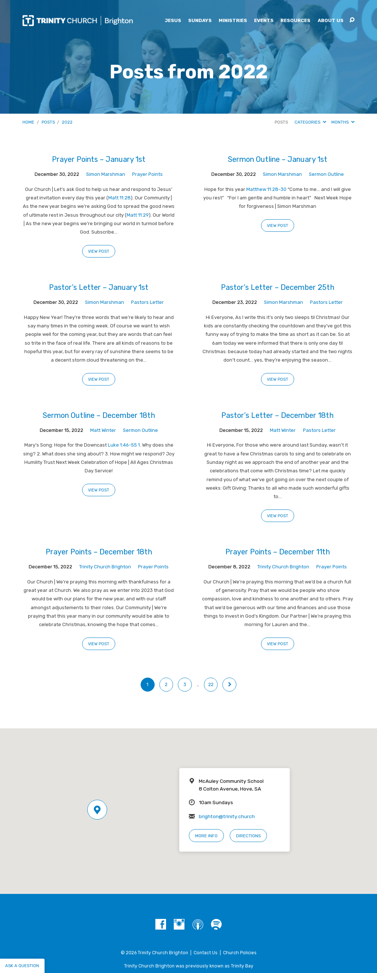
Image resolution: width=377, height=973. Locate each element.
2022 (67, 122)
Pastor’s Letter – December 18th (277, 415)
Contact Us (206, 952)
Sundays (200, 20)
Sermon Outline (326, 174)
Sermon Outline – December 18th (99, 415)
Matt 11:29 (138, 215)
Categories (310, 122)
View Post (98, 251)
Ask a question (22, 965)
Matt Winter (103, 430)
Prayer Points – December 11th (277, 551)
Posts (48, 122)
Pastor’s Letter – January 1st (98, 287)
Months (343, 122)
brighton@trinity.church (227, 816)
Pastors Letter (147, 302)
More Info (206, 835)
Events (264, 20)
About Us (330, 20)
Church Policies (240, 952)
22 (211, 684)
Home (28, 122)
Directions (248, 835)
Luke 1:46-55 (122, 445)
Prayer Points (147, 174)
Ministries (233, 20)
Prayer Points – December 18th (99, 551)
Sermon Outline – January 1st (277, 159)
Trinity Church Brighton (105, 566)
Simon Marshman (105, 174)
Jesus (173, 20)
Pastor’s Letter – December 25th (277, 287)
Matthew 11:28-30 (266, 189)
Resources (295, 20)
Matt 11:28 (119, 197)
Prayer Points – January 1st (98, 159)
